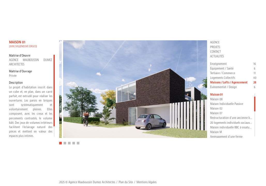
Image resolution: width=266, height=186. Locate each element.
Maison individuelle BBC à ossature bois (231, 127)
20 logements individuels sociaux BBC (231, 123)
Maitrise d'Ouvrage (20, 71)
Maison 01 (216, 94)
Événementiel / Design (233, 87)
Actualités (217, 56)
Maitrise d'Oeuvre (19, 55)
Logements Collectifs (233, 78)
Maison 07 (216, 113)
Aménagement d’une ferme (226, 137)
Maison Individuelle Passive (226, 104)
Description (16, 83)
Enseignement (233, 64)
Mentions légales (146, 182)
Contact (215, 52)
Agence (214, 42)
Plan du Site (126, 182)
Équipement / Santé (233, 68)
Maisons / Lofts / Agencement (233, 82)
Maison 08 (216, 99)
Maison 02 (216, 108)
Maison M (216, 132)
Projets (215, 47)
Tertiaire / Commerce (233, 73)
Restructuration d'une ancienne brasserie (231, 118)
